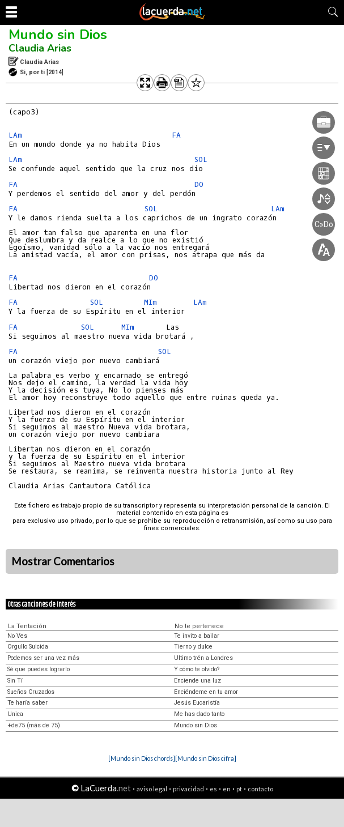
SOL (151, 209)
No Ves (17, 636)
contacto (260, 788)
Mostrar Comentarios (62, 561)
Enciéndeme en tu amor (206, 692)
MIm (150, 302)
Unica (15, 714)
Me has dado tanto (199, 714)
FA (176, 135)
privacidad (188, 788)
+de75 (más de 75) (33, 725)
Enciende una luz (197, 680)
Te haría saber (27, 702)
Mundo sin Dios (58, 34)
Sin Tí (15, 680)
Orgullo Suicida (27, 646)
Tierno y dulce (193, 646)
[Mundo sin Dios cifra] (205, 758)
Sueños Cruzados (30, 692)
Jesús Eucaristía (197, 702)
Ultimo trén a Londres (203, 658)
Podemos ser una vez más (43, 658)
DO (153, 278)
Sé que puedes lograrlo (38, 669)
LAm (15, 135)
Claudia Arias (40, 48)
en (227, 788)
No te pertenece (199, 626)
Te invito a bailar (196, 636)
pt (239, 788)
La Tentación (27, 626)
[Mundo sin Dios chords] (141, 758)
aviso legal (152, 788)
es (213, 788)
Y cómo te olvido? (196, 669)
